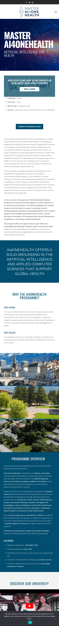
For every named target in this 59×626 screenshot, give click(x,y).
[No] (56, 618)
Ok (30, 622)
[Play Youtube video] (29, 605)
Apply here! (29, 89)
